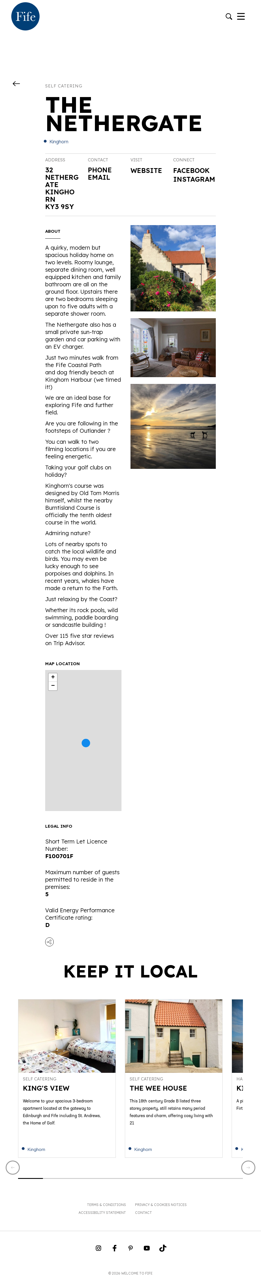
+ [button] (53, 677)
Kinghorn (58, 141)
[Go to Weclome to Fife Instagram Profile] (98, 1250)
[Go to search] (229, 17)
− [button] (53, 686)
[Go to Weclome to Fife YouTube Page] (146, 1250)
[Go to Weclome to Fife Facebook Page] (114, 1250)
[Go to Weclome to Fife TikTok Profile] (162, 1250)
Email (99, 177)
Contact (143, 1213)
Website (146, 170)
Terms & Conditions (106, 1205)
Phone (100, 170)
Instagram (191, 183)
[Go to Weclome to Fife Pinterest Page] (130, 1250)
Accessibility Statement (102, 1213)
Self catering (63, 86)
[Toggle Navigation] (241, 17)
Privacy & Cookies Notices (161, 1205)
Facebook (192, 170)
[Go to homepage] (25, 17)
